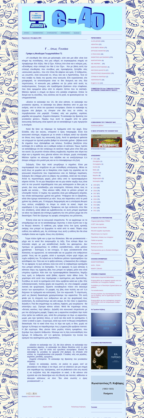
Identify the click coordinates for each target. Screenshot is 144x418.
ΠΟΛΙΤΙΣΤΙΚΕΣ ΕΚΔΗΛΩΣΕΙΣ (101, 73)
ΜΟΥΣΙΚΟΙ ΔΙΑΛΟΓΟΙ (98, 70)
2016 (95, 196)
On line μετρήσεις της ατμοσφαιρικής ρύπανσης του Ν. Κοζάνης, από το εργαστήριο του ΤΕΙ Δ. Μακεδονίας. (106, 295)
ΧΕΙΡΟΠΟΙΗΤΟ (96, 80)
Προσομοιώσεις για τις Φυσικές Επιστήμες (104, 250)
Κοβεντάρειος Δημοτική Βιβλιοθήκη (102, 277)
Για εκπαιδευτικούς (97, 290)
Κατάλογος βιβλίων (97, 125)
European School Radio (99, 227)
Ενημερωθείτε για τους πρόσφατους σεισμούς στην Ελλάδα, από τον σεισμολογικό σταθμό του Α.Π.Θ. (106, 302)
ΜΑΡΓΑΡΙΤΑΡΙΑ (96, 60)
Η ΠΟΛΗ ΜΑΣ (95, 54)
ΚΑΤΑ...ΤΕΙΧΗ (95, 265)
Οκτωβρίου (96, 161)
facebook (76, 33)
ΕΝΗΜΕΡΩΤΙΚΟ (38, 33)
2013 (95, 205)
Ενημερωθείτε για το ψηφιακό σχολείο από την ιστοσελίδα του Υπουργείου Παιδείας (106, 281)
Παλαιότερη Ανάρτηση (78, 407)
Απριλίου (96, 173)
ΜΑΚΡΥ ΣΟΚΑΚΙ (96, 268)
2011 (95, 210)
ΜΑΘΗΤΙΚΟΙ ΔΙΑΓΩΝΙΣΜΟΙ (100, 57)
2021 (95, 159)
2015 (95, 199)
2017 (95, 193)
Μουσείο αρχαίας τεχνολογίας (100, 231)
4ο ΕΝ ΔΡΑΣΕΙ (96, 41)
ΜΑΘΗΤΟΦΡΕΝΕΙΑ (97, 262)
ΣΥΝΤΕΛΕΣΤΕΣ (52, 33)
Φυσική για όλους (96, 243)
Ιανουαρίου (97, 181)
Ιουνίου (95, 167)
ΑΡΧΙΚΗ (26, 33)
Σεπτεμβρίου (97, 164)
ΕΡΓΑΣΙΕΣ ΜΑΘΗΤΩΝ (98, 51)
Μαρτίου (96, 175)
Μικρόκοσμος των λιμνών (99, 234)
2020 (95, 185)
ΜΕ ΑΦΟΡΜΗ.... (96, 63)
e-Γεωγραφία (95, 253)
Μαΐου (95, 170)
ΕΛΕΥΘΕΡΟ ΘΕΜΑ (34, 396)
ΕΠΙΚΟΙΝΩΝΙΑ (65, 33)
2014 (95, 202)
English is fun (95, 83)
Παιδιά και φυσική (97, 240)
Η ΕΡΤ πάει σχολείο (97, 224)
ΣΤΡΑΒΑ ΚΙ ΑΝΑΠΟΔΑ (98, 76)
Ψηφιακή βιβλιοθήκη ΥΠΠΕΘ (100, 221)
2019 (95, 188)
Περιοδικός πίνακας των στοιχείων (102, 237)
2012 (95, 208)
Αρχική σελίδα (47, 407)
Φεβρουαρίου (97, 178)
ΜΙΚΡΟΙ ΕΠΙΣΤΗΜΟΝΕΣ (99, 67)
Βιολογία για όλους (97, 247)
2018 (95, 190)
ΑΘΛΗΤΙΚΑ (94, 44)
